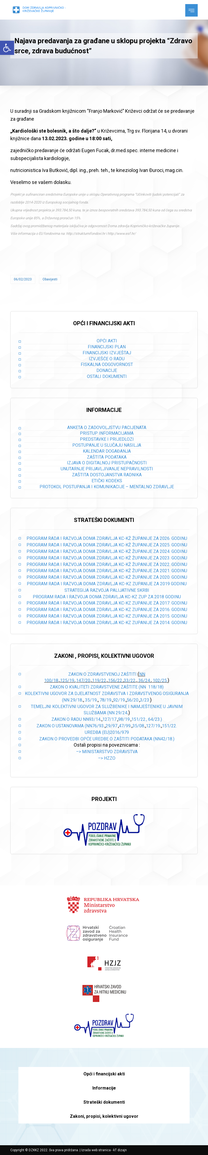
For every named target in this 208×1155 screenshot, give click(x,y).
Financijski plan (107, 346)
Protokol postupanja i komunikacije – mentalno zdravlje (107, 486)
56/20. (133, 700)
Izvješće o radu (107, 358)
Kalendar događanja (107, 451)
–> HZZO (106, 758)
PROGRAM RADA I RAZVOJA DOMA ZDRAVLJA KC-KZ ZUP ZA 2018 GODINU (107, 596)
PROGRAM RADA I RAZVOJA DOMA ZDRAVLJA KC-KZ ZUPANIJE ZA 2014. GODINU (107, 622)
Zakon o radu (66, 719)
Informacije (104, 1088)
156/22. (115, 680)
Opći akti (107, 340)
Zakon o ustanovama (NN (64, 725)
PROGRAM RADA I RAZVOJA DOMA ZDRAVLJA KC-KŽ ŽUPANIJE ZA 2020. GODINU (107, 577)
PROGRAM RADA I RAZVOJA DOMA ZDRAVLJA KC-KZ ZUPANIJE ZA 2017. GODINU (107, 603)
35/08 (138, 725)
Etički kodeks (107, 480)
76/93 (98, 725)
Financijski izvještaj (107, 352)
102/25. (160, 680)
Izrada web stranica (96, 1150)
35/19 (91, 700)
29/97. (112, 725)
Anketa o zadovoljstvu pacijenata (106, 427)
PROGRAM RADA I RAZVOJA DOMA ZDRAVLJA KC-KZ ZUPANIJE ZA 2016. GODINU (107, 609)
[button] (7, 48)
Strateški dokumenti (104, 1102)
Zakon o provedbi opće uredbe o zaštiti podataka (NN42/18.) (106, 738)
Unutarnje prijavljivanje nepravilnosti (107, 468)
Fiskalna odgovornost (107, 364)
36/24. (144, 680)
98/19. (124, 719)
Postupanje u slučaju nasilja (106, 445)
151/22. (169, 725)
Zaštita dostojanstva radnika (107, 474)
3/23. (145, 700)
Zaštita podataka (106, 457)
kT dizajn (120, 1150)
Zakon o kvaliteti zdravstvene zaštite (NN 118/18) (107, 687)
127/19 (153, 725)
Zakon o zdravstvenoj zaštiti (103, 674)
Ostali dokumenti (107, 376)
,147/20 (82, 680)
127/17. (109, 719)
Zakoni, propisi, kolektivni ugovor (104, 1116)
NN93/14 (91, 719)
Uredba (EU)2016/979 (107, 732)
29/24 (121, 712)
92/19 (119, 700)
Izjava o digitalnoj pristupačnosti (107, 462)
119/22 (99, 680)
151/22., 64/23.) (146, 719)
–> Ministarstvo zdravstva (107, 751)
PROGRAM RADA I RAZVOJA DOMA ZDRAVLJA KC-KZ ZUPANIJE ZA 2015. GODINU (107, 616)
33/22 (129, 680)
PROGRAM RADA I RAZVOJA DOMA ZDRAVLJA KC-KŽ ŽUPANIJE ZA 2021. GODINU (107, 570)
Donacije (106, 370)
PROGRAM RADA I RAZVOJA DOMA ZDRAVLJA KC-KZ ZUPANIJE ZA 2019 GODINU (107, 583)
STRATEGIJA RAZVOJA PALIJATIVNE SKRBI (106, 590)
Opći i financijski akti (104, 1073)
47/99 (125, 725)
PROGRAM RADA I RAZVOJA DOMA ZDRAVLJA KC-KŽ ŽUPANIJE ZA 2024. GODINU (107, 551)
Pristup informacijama (107, 433)
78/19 (105, 700)
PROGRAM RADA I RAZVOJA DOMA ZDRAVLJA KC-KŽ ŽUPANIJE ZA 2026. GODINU (107, 538)
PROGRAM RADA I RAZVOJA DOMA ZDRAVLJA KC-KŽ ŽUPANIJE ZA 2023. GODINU (107, 558)
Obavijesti (50, 279)
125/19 (67, 680)
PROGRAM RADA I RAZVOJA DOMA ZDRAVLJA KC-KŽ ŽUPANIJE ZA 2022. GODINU (107, 564)
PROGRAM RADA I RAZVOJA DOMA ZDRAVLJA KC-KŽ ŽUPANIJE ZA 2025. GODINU (107, 544)
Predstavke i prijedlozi (107, 439)
